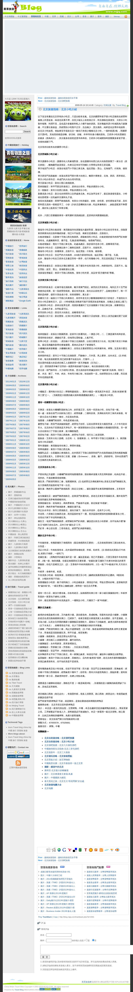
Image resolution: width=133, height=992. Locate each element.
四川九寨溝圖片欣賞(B (18, 511)
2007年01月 (11, 440)
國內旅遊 (10, 345)
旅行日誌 (23, 281)
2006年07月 (11, 452)
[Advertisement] (35, 57)
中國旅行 (10, 246)
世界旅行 (23, 246)
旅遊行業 (10, 293)
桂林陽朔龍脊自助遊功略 (19, 641)
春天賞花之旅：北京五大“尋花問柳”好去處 (64, 781)
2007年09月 (11, 424)
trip (29, 727)
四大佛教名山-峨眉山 (17, 524)
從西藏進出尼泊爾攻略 (18, 657)
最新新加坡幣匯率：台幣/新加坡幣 (102, 911)
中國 (47, 16)
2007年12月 (24, 417)
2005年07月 (11, 475)
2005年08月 (24, 471)
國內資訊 (23, 345)
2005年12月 (24, 464)
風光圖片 (10, 285)
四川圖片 (10, 337)
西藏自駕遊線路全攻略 (18, 648)
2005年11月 (11, 467)
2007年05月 (11, 432)
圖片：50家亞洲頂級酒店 (19, 537)
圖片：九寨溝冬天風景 (18, 544)
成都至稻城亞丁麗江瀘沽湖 (20, 628)
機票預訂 (10, 357)
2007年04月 (24, 432)
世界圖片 (23, 349)
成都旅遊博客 (18, 696)
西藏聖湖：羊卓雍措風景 (19, 541)
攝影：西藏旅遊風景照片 (19, 577)
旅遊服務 (10, 361)
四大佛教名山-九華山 (17, 521)
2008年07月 (11, 405)
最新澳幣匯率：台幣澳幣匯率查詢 (101, 907)
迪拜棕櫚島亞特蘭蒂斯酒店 (20, 567)
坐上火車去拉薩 (18, 712)
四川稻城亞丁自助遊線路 (19, 644)
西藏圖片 (23, 325)
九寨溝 (10, 228)
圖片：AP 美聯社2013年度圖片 (54, 893)
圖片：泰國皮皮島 (16, 554)
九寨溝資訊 (24, 314)
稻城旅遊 (26, 231)
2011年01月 (11, 381)
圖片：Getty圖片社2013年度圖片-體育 (57, 900)
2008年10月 (24, 397)
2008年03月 (11, 413)
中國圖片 (10, 349)
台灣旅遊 (23, 262)
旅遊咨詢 (23, 361)
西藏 (62, 16)
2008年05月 (11, 409)
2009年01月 (11, 393)
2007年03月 (11, 436)
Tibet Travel (17, 683)
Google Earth (25, 301)
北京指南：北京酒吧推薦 (19, 599)
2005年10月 (24, 467)
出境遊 (22, 234)
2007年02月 (24, 436)
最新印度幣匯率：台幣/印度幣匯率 (102, 900)
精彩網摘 (10, 297)
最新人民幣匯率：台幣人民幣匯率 (101, 875)
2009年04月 (24, 385)
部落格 (20, 730)
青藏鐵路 (23, 250)
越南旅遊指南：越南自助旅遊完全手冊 (61, 98)
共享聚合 (16, 676)
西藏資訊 (23, 322)
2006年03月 (11, 460)
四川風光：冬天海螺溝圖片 (20, 573)
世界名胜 (10, 273)
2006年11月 (11, 444)
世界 (54, 16)
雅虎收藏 (16, 679)
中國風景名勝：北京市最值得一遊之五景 (63, 763)
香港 (84, 16)
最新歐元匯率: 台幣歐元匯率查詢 (101, 897)
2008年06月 (24, 405)
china (25, 727)
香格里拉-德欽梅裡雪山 (18, 638)
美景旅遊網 (86, 982)
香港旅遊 (10, 262)
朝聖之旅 (10, 265)
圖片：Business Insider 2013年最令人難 (58, 911)
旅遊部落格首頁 (14, 240)
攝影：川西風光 (15, 557)
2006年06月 (24, 452)
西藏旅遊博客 (18, 693)
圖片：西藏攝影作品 (17, 492)
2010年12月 (24, 381)
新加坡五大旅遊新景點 (18, 618)
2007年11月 (11, 421)
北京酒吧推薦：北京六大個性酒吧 (60, 745)
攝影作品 (10, 289)
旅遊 (25, 730)
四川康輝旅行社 (18, 709)
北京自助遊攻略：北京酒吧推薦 (59, 738)
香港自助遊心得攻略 (17, 625)
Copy (55, 917)
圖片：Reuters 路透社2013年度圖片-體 (58, 907)
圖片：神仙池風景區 (17, 518)
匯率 (100, 16)
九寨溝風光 (24, 289)
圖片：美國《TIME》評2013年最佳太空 (58, 897)
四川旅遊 (10, 254)
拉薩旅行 (10, 325)
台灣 (77, 16)
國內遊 (15, 234)
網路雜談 (10, 301)
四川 (69, 16)
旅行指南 (10, 281)
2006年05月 (11, 456)
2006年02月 (24, 460)
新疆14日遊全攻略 (16, 654)
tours (10, 727)
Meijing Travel (18, 706)
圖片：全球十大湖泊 (17, 515)
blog (21, 727)
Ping (40, 917)
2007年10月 (24, 421)
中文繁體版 (22, 16)
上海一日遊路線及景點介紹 (20, 612)
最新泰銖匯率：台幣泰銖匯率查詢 (101, 904)
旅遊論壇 (10, 365)
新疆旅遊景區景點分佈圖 (19, 631)
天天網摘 (16, 686)
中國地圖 (10, 368)
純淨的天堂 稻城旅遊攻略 (19, 635)
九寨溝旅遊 (11, 314)
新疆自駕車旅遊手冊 (17, 661)
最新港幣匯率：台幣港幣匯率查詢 (101, 879)
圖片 (92, 16)
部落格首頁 (36, 16)
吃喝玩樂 (107, 105)
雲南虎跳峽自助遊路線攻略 (20, 651)
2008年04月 (24, 409)
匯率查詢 (10, 277)
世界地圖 (23, 368)
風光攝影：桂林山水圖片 (19, 564)
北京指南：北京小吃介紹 (19, 602)
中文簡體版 (9, 16)
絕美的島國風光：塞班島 (19, 570)
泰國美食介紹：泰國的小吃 (20, 592)
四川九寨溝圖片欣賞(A (18, 508)
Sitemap (117, 16)
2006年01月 (11, 464)
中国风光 (23, 269)
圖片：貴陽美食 (15, 495)
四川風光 (23, 254)
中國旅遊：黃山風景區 (18, 534)
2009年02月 (24, 389)
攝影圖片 (23, 285)
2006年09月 (11, 448)
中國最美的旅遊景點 (17, 502)
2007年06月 (24, 428)
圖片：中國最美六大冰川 (19, 505)
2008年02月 (24, 413)
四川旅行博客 (18, 702)
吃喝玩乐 (23, 293)
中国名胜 (10, 269)
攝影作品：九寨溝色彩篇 (19, 560)
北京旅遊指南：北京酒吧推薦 (57, 101)
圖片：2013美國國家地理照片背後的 (56, 879)
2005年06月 (24, 475)
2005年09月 (11, 471)
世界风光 (23, 273)
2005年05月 (11, 479)
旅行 (15, 730)
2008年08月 (24, 401)
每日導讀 (23, 297)
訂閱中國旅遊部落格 (18, 767)
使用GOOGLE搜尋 (13, 138)
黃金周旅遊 (11, 353)
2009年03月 (11, 389)
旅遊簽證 (23, 277)
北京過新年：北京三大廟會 (57, 752)
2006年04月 (24, 456)
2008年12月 (24, 393)
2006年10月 (24, 444)
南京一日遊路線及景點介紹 (20, 615)
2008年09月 (11, 401)
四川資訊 (23, 333)
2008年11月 (11, 397)
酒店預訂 (23, 357)
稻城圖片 (23, 337)
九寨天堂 (17, 228)
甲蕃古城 (26, 228)
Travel (15, 727)
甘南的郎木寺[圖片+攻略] (19, 622)
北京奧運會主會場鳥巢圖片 (20, 551)
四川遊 (18, 231)
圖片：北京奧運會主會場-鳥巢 (58, 774)
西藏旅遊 (11, 231)
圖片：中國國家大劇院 (55, 777)
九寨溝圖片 (11, 318)
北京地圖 (48, 788)
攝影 (107, 16)
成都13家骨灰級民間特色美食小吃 (55, 872)
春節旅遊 (23, 265)
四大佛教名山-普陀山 (17, 528)
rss (10, 673)
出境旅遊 (23, 353)
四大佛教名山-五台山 (17, 531)
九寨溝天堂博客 (18, 689)
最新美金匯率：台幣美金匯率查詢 (101, 882)
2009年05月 (11, 385)
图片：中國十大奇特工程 (51, 875)
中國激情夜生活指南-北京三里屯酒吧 (61, 749)
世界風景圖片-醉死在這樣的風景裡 (102, 893)
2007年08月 (24, 424)
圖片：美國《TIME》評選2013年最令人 (58, 882)
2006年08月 (24, 448)
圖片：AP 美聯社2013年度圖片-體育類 (57, 904)
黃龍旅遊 (23, 318)
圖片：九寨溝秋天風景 (18, 547)
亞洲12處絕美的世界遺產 (19, 498)
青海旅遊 (23, 258)
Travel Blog (121, 105)
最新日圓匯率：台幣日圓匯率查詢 (101, 886)
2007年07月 (11, 428)
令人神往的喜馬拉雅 (17, 580)
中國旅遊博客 (18, 715)
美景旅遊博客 (18, 673)
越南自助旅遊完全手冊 (18, 595)
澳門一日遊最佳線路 (17, 605)
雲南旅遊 (10, 258)
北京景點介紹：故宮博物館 (57, 759)
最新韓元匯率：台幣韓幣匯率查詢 (101, 872)
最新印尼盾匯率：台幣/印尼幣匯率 (102, 890)
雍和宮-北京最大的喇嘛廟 (56, 770)
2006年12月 (24, 440)
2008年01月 (11, 417)
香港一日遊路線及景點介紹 (20, 608)
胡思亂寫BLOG (18, 699)
